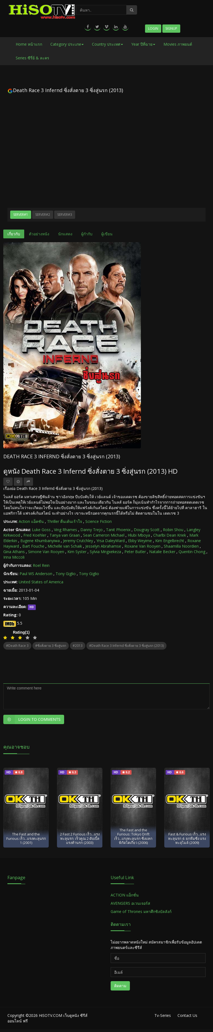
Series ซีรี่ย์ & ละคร (32, 57)
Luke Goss (41, 529)
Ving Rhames (65, 529)
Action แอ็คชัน (31, 521)
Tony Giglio (66, 573)
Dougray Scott (147, 529)
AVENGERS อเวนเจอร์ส (130, 903)
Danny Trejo (91, 529)
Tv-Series (162, 1015)
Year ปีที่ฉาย (143, 44)
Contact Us (187, 1015)
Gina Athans (14, 551)
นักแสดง (65, 233)
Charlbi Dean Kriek (169, 535)
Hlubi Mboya (139, 535)
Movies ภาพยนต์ (177, 44)
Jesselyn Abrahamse (103, 546)
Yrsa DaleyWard (110, 540)
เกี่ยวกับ (13, 233)
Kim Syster (76, 551)
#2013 (78, 645)
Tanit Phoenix (118, 529)
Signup (171, 28)
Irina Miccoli (13, 557)
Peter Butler (135, 551)
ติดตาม (120, 985)
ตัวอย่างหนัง (39, 233)
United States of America (41, 581)
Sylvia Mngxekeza (105, 551)
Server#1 (20, 214)
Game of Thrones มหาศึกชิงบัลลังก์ (142, 911)
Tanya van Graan (65, 535)
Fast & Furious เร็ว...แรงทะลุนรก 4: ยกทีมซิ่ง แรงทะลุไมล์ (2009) (187, 838)
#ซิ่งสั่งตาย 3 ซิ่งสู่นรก (50, 645)
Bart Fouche (33, 546)
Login (153, 28)
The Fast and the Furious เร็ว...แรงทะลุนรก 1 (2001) (26, 838)
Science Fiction (98, 521)
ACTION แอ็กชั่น (125, 895)
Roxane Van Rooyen (142, 546)
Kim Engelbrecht (169, 540)
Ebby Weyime (140, 540)
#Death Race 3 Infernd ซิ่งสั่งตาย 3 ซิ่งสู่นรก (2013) (126, 645)
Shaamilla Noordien (181, 546)
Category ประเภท (67, 44)
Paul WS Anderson (36, 573)
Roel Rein (41, 565)
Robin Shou (173, 529)
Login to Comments (32, 719)
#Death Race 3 (17, 645)
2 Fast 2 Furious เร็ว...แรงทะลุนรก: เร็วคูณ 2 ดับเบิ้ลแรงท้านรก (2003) (80, 838)
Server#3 (64, 214)
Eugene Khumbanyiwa (40, 540)
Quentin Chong (192, 551)
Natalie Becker (162, 551)
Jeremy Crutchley (78, 540)
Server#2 (42, 214)
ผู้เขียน (107, 233)
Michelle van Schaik (65, 546)
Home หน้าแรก (29, 44)
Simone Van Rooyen (46, 551)
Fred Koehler (34, 535)
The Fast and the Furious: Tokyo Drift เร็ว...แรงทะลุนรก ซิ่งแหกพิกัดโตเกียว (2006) (133, 836)
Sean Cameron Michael (103, 535)
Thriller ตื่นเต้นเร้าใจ (64, 521)
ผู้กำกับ (86, 233)
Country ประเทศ (107, 44)
